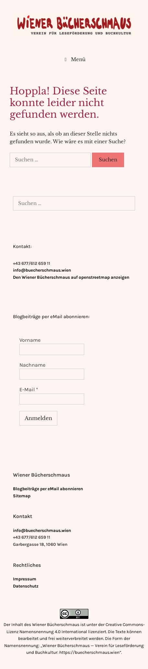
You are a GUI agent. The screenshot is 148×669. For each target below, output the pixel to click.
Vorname (29, 340)
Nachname (32, 365)
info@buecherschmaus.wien (42, 270)
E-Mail (28, 389)
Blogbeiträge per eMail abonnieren (48, 488)
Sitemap (21, 495)
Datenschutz (26, 586)
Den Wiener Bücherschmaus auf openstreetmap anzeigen (71, 277)
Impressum (24, 579)
